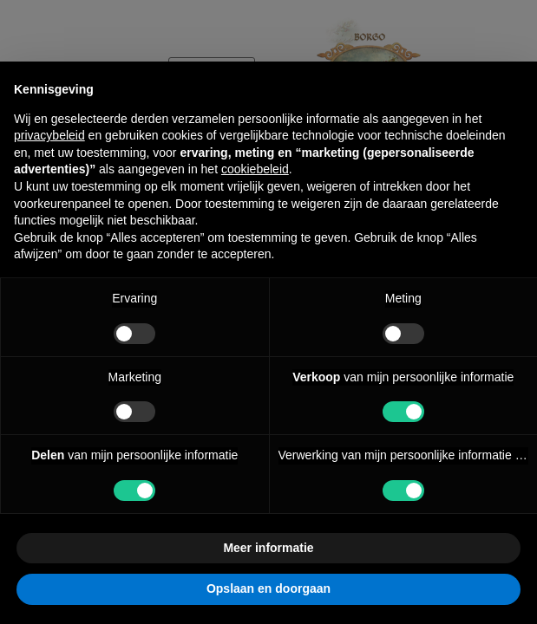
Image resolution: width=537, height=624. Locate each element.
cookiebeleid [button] (255, 169)
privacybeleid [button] (49, 135)
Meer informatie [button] (268, 548)
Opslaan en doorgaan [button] (268, 588)
